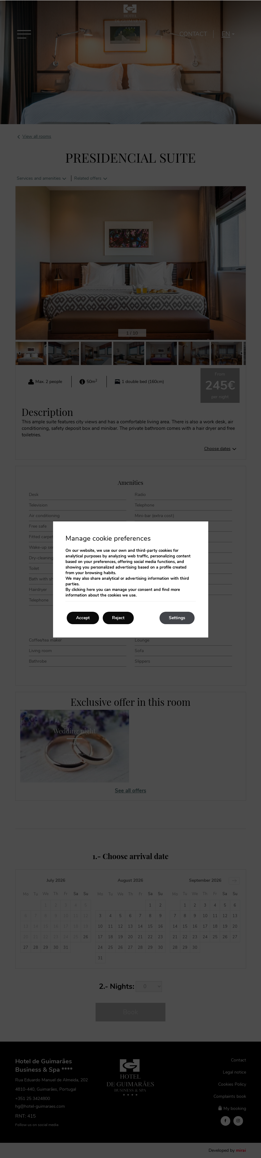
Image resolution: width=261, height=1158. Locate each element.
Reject (118, 618)
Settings (177, 618)
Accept (83, 618)
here (91, 590)
